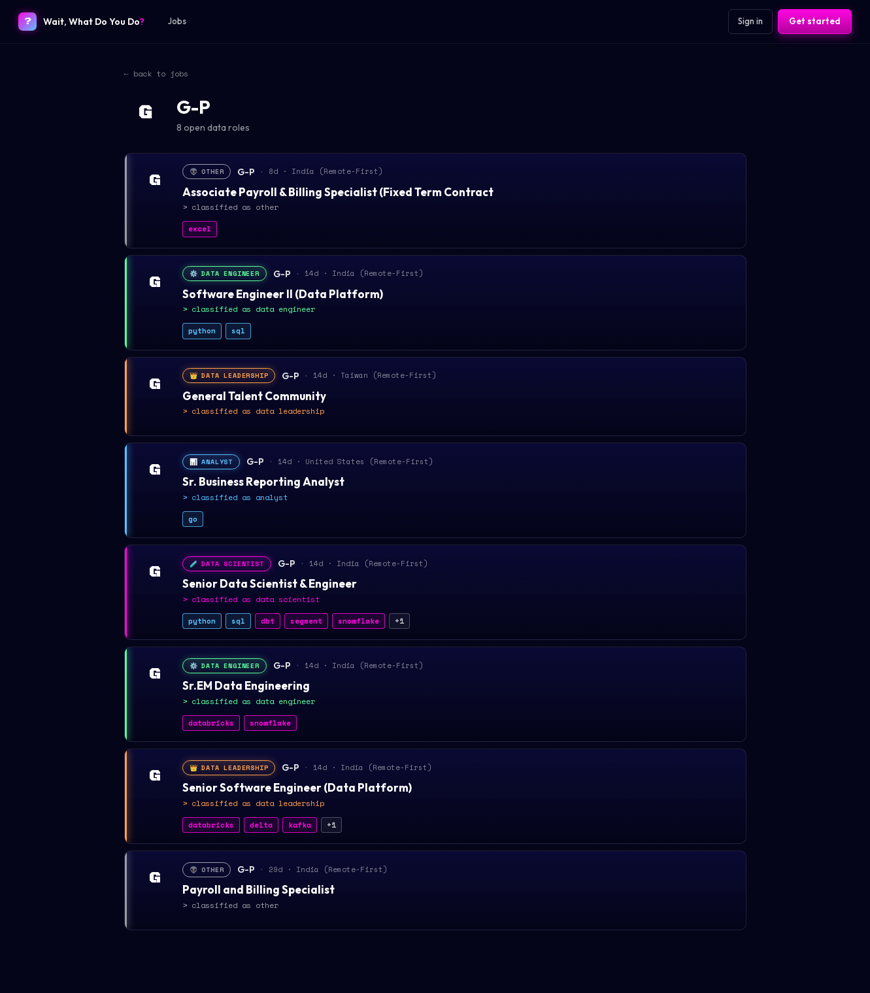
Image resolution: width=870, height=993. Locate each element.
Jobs (177, 21)
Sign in (750, 21)
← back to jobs (156, 73)
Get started (815, 21)
